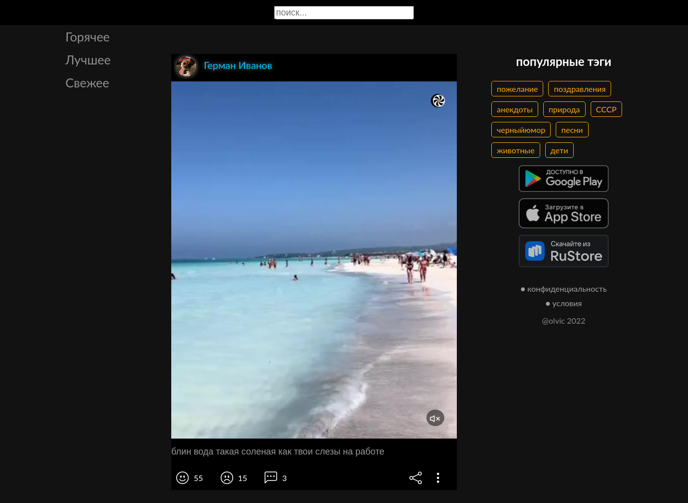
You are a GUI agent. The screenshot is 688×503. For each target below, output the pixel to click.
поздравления (580, 88)
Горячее (87, 36)
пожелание (517, 88)
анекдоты (515, 109)
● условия (564, 303)
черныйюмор (521, 129)
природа (564, 109)
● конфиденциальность (564, 288)
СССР (606, 109)
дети (559, 150)
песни (572, 129)
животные (516, 150)
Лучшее (88, 59)
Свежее (87, 82)
